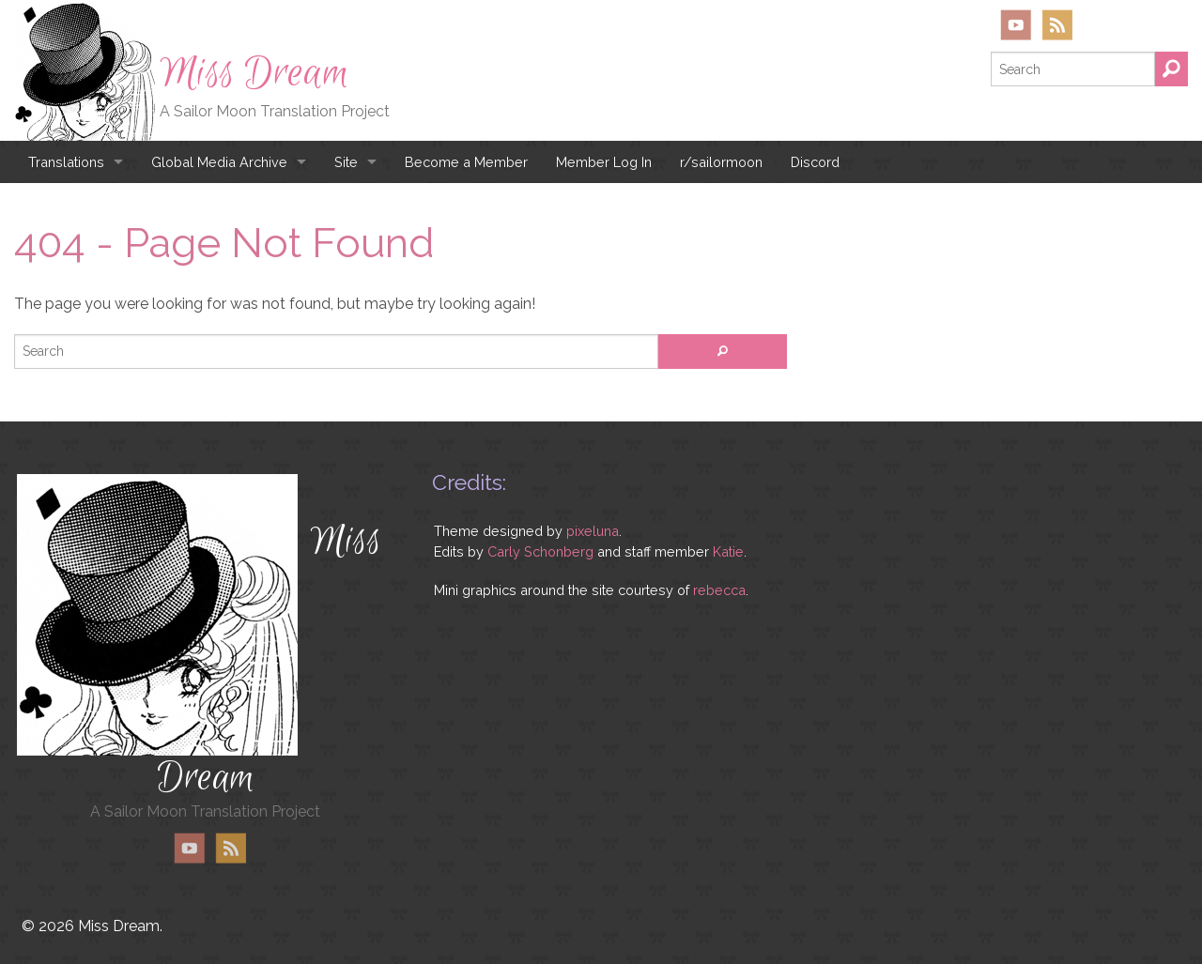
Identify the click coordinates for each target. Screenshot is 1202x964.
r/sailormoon (721, 162)
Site (346, 162)
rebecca (719, 590)
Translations (66, 162)
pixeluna (592, 531)
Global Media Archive (219, 162)
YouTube (1016, 24)
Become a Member (466, 162)
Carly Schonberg (540, 551)
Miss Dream (254, 73)
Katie (728, 551)
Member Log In (604, 162)
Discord (815, 162)
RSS (1056, 24)
